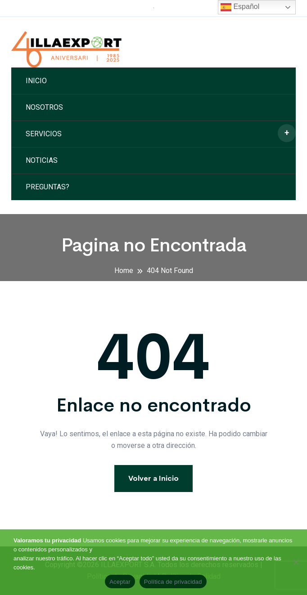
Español (240, 7)
